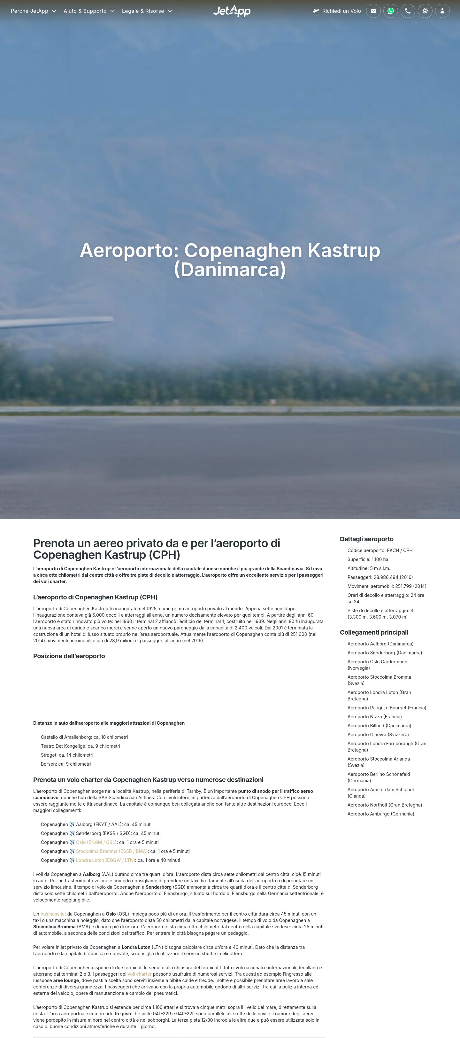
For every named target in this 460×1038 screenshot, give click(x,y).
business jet (53, 914)
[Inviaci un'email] (373, 11)
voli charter (139, 974)
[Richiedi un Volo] (336, 11)
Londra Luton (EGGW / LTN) (105, 860)
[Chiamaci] (408, 11)
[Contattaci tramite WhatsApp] (390, 11)
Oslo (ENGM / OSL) (96, 842)
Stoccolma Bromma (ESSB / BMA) (112, 851)
